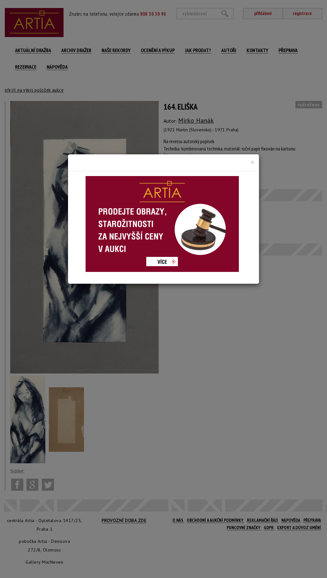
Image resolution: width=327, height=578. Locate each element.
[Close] (252, 162)
